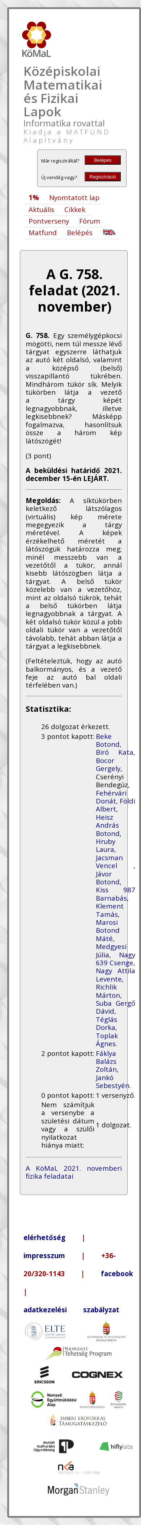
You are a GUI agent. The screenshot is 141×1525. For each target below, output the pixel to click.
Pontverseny (49, 220)
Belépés (102, 160)
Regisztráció (102, 176)
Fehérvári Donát (111, 796)
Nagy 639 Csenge (115, 958)
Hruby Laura (105, 845)
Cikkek (74, 209)
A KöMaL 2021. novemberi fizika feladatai (74, 1172)
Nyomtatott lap (74, 197)
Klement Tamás (110, 909)
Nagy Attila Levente (115, 974)
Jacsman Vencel (114, 861)
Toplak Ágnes (107, 1039)
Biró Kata (114, 752)
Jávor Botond (108, 877)
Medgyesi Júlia (111, 950)
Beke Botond (108, 740)
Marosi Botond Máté (108, 930)
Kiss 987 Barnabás (115, 893)
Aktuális (41, 209)
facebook (117, 1273)
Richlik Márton (108, 990)
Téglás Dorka (106, 1023)
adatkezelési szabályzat (71, 1309)
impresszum (44, 1255)
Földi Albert (115, 804)
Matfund (43, 232)
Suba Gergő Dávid (115, 1006)
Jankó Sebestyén (112, 1081)
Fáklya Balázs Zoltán (106, 1061)
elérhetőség (44, 1237)
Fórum (89, 220)
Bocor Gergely (108, 764)
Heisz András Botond (108, 825)
